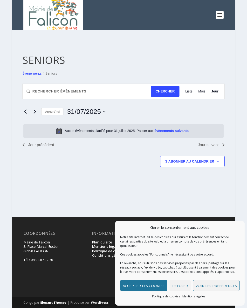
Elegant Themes (53, 302)
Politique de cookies (166, 296)
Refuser (180, 285)
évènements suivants (172, 131)
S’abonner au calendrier (189, 161)
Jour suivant (211, 145)
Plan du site (102, 242)
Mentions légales (193, 296)
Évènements (32, 73)
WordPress (100, 302)
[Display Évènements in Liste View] (188, 91)
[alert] (123, 131)
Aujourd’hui (52, 111)
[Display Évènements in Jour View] (214, 91)
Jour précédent (38, 145)
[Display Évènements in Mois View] (202, 91)
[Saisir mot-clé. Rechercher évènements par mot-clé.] (87, 91)
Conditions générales (110, 255)
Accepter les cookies (144, 285)
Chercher (165, 91)
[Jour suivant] (35, 112)
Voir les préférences (216, 285)
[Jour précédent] (25, 112)
